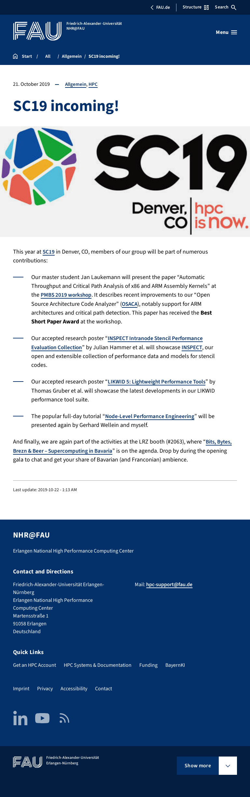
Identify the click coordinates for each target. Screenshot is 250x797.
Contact (103, 687)
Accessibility (74, 687)
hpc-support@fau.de (169, 583)
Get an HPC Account (34, 663)
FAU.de (160, 7)
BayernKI (175, 663)
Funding (148, 663)
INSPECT (196, 347)
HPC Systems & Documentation (98, 663)
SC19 (49, 252)
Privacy (45, 687)
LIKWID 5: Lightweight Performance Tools (160, 381)
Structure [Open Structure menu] (196, 7)
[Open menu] (226, 32)
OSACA (130, 304)
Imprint (21, 687)
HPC (94, 84)
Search (225, 7)
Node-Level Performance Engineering (152, 415)
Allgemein (76, 84)
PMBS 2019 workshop (67, 295)
